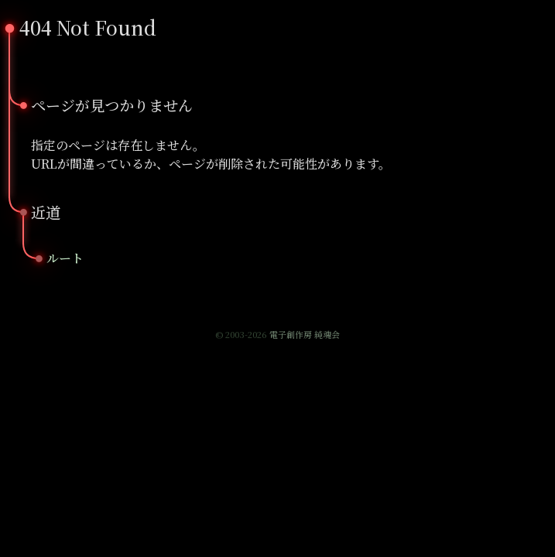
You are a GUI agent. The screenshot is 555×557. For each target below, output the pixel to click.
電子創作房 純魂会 (304, 334)
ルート (65, 258)
